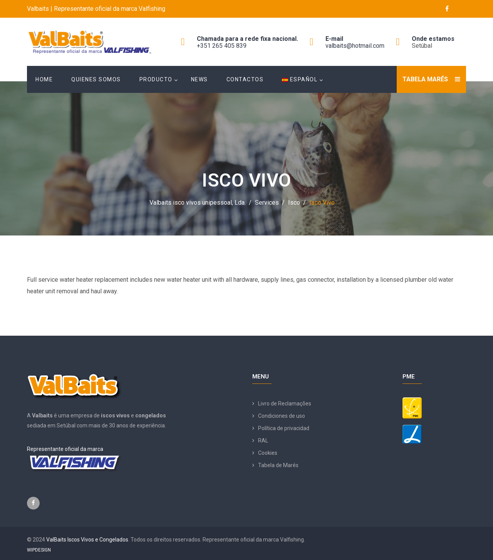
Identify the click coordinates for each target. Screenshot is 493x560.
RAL (263, 440)
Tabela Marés (425, 79)
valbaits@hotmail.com (354, 45)
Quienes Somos (96, 79)
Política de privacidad (283, 428)
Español (299, 79)
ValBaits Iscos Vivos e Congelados (87, 539)
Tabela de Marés (278, 465)
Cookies (267, 453)
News (199, 79)
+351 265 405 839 (221, 45)
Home (44, 79)
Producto (156, 79)
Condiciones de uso (281, 416)
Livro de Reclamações (284, 403)
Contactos (245, 79)
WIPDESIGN (39, 550)
